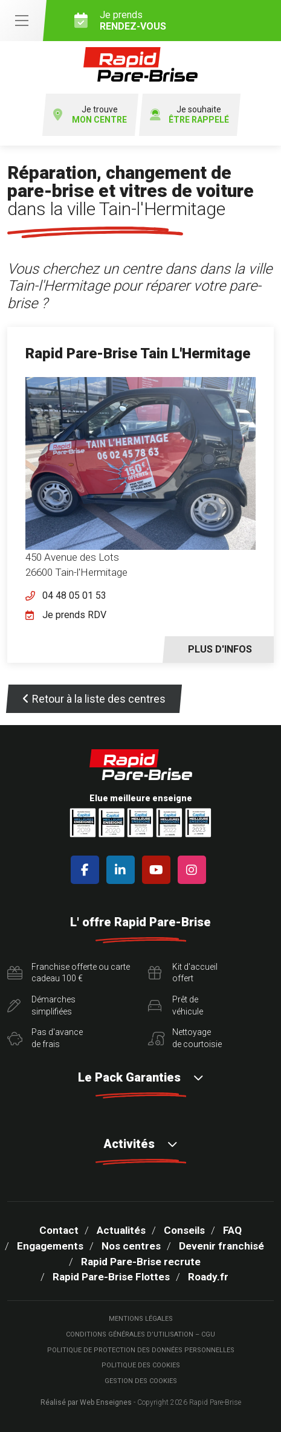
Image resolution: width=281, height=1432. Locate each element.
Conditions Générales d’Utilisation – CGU (140, 1334)
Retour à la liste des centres (94, 698)
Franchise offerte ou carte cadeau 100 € (68, 973)
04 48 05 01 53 (74, 595)
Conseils (184, 1230)
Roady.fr (208, 1277)
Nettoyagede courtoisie (185, 1038)
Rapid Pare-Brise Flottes (111, 1277)
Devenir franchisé (221, 1246)
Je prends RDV (74, 615)
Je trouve (90, 115)
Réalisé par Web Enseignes (86, 1402)
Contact (59, 1230)
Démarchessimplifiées (41, 1005)
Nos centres (131, 1246)
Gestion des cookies (141, 1381)
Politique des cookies (141, 1365)
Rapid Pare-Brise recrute (141, 1262)
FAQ (232, 1230)
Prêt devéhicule (175, 1005)
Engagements (50, 1246)
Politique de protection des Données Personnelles (140, 1350)
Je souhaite (189, 115)
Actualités (121, 1230)
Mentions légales (141, 1319)
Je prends (173, 20)
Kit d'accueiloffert (183, 973)
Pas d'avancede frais (45, 1038)
